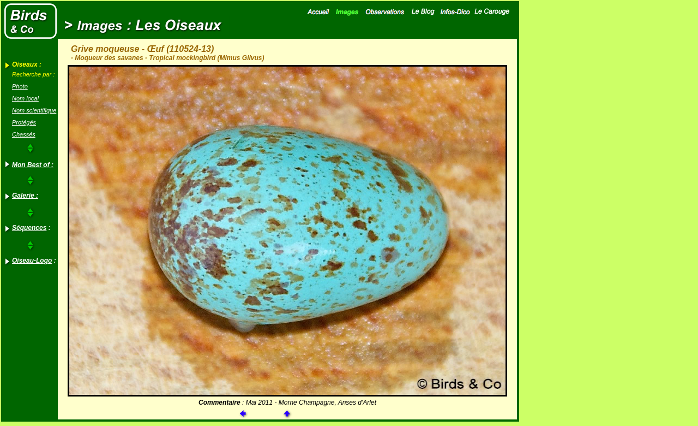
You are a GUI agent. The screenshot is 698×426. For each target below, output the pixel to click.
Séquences (29, 228)
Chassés (23, 134)
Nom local (25, 98)
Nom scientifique (34, 110)
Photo (20, 86)
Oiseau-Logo (32, 260)
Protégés (24, 122)
